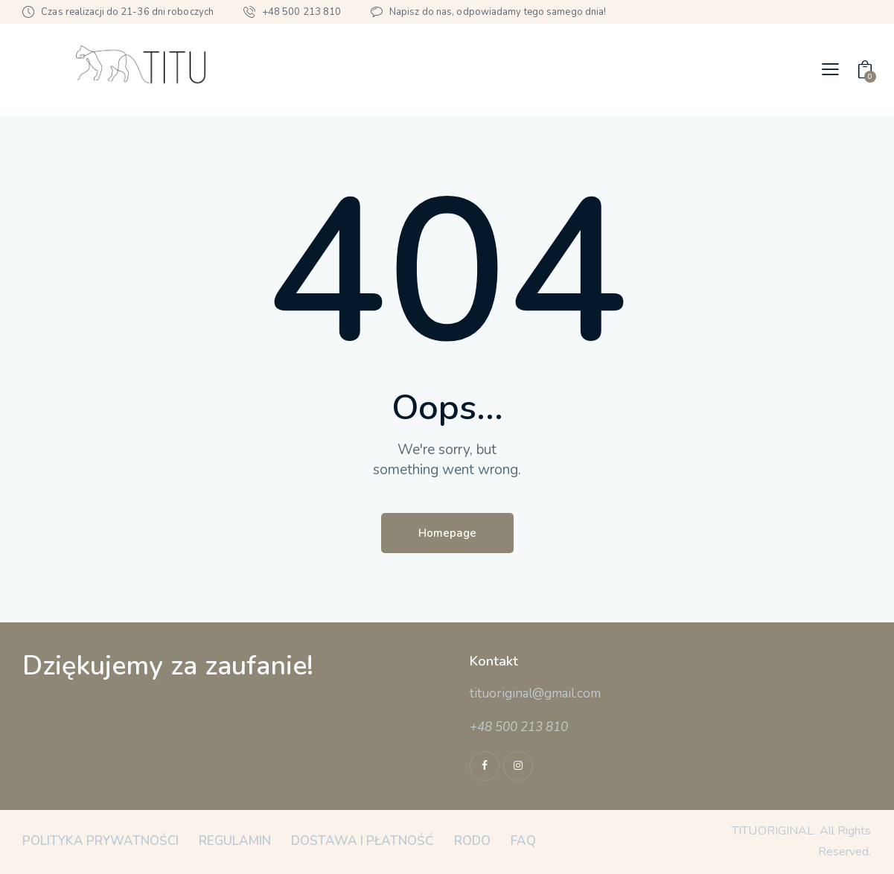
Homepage (447, 533)
